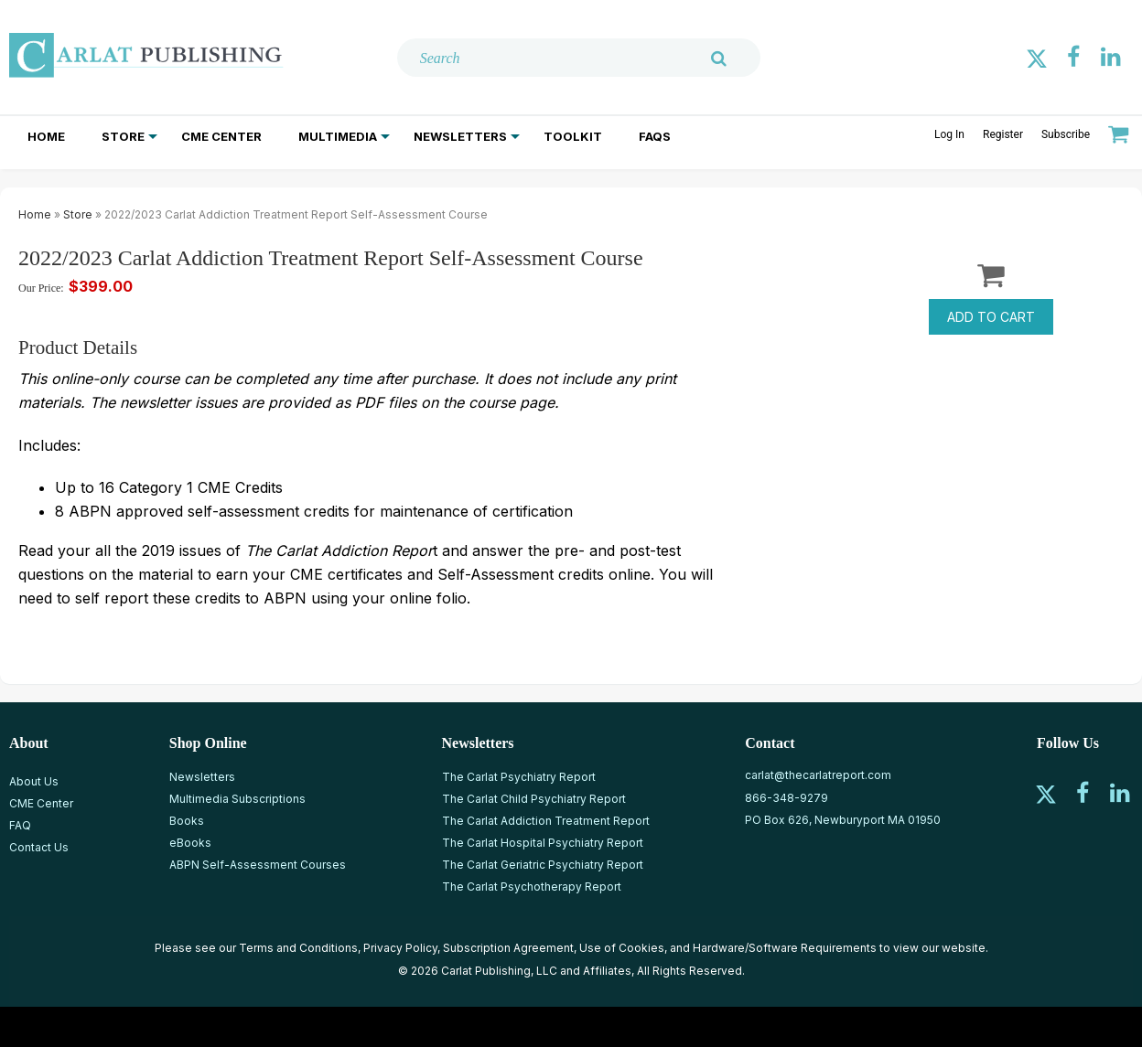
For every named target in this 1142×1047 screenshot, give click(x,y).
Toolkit (573, 136)
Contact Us (39, 847)
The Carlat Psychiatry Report (519, 777)
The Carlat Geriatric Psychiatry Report (542, 864)
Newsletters (460, 136)
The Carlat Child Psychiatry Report (534, 799)
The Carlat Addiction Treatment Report (546, 821)
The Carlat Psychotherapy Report (531, 886)
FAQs (655, 136)
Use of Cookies (621, 948)
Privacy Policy (400, 948)
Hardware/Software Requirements (785, 948)
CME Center (221, 136)
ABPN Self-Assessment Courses (257, 864)
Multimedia (337, 136)
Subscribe (1065, 134)
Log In (949, 134)
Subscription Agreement (508, 948)
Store (123, 136)
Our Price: (41, 288)
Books (186, 821)
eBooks (190, 842)
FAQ (20, 825)
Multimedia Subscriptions (237, 799)
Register (1003, 134)
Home (46, 136)
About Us (34, 781)
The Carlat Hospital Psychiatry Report (542, 842)
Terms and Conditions (298, 948)
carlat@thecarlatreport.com (818, 775)
